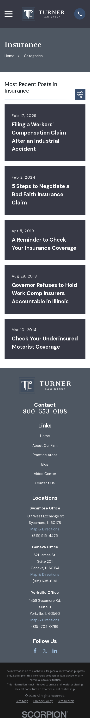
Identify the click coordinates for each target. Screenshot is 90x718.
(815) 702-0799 (44, 626)
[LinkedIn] (54, 650)
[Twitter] (45, 650)
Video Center (45, 473)
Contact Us (45, 483)
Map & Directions (44, 529)
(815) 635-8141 (45, 581)
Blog (44, 464)
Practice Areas (45, 455)
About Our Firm (45, 445)
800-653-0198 (45, 411)
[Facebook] (35, 650)
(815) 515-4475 (45, 535)
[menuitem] (22, 701)
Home (45, 436)
